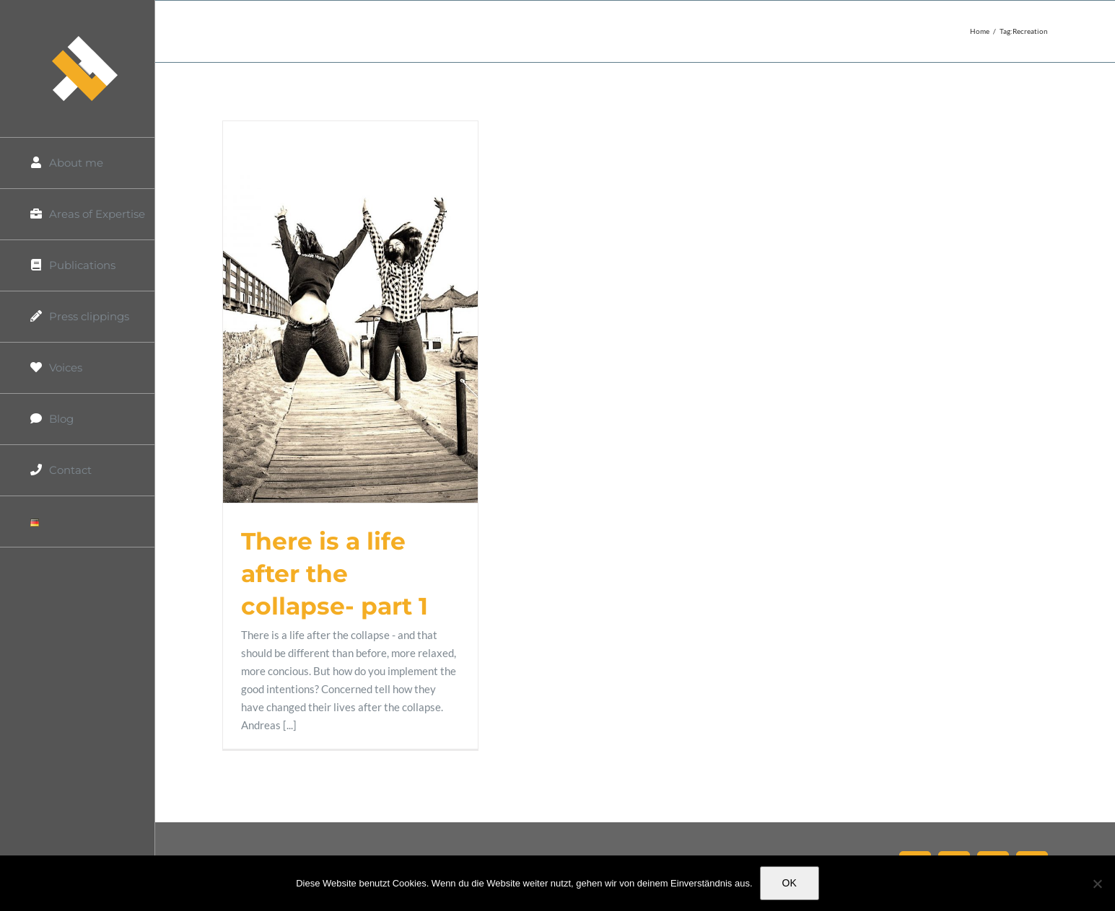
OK (789, 883)
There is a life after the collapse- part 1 (334, 573)
